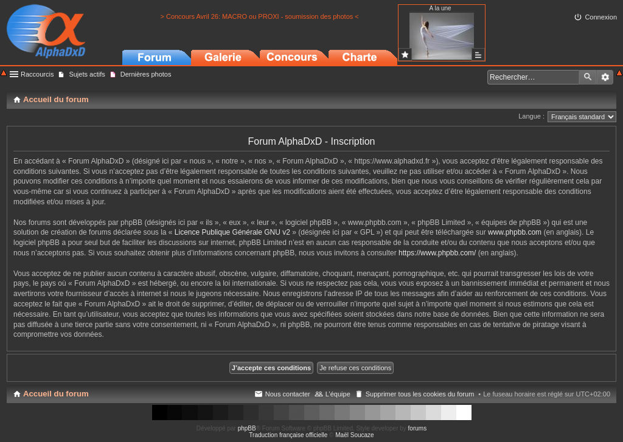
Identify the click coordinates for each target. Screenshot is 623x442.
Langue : (531, 116)
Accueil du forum (56, 393)
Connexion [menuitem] (601, 17)
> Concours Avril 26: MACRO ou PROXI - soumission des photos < (259, 16)
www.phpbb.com (514, 232)
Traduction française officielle (288, 435)
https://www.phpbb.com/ (437, 253)
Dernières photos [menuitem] (146, 74)
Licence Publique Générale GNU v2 (232, 232)
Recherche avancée (605, 77)
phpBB (247, 428)
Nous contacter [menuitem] (287, 394)
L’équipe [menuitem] (337, 394)
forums (417, 428)
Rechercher (588, 77)
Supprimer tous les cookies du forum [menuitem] (420, 394)
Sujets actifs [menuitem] (87, 74)
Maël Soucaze (354, 435)
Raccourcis (37, 74)
